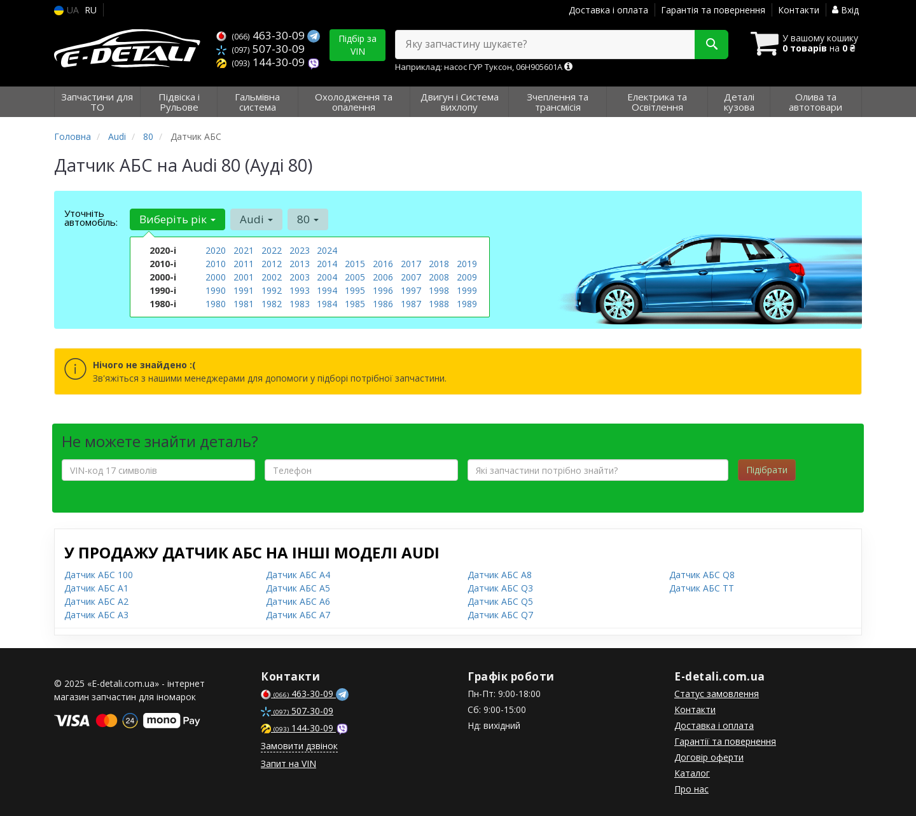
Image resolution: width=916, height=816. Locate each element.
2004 (327, 277)
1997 (411, 290)
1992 (271, 290)
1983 (299, 304)
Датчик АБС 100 (98, 575)
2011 (243, 264)
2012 (271, 264)
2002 (271, 277)
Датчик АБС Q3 (500, 588)
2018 (439, 264)
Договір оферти (709, 757)
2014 (327, 264)
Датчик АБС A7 (298, 615)
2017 (411, 264)
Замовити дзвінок (299, 746)
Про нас (691, 789)
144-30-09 (261, 62)
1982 (271, 304)
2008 (439, 277)
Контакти (798, 10)
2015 (355, 264)
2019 (467, 264)
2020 (215, 250)
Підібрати (767, 470)
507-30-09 (260, 48)
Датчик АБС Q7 (500, 615)
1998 (439, 290)
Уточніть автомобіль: (91, 217)
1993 (299, 290)
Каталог (692, 773)
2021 (243, 250)
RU (91, 10)
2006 (383, 277)
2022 (271, 250)
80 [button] (308, 219)
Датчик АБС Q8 (702, 575)
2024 (327, 250)
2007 (411, 277)
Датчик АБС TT (701, 588)
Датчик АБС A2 (96, 601)
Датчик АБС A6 (298, 601)
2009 (467, 277)
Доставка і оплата (608, 10)
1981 (243, 304)
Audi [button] (256, 219)
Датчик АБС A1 (96, 588)
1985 (355, 304)
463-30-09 (261, 35)
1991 (243, 290)
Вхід (845, 10)
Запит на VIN (288, 763)
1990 (215, 290)
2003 (299, 277)
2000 (215, 277)
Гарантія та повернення (713, 10)
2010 (215, 264)
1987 (411, 304)
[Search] (711, 44)
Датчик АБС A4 (298, 575)
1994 (327, 290)
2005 (355, 277)
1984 (327, 304)
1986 (383, 304)
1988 (439, 304)
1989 (467, 304)
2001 (243, 277)
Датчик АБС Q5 (500, 601)
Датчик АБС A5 (298, 588)
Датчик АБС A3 (96, 615)
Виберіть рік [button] (177, 219)
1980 (215, 304)
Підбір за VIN (357, 44)
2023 (299, 250)
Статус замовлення (716, 694)
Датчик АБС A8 (500, 575)
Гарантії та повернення (725, 741)
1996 (383, 290)
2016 (383, 264)
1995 (355, 290)
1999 (467, 290)
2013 (299, 264)
